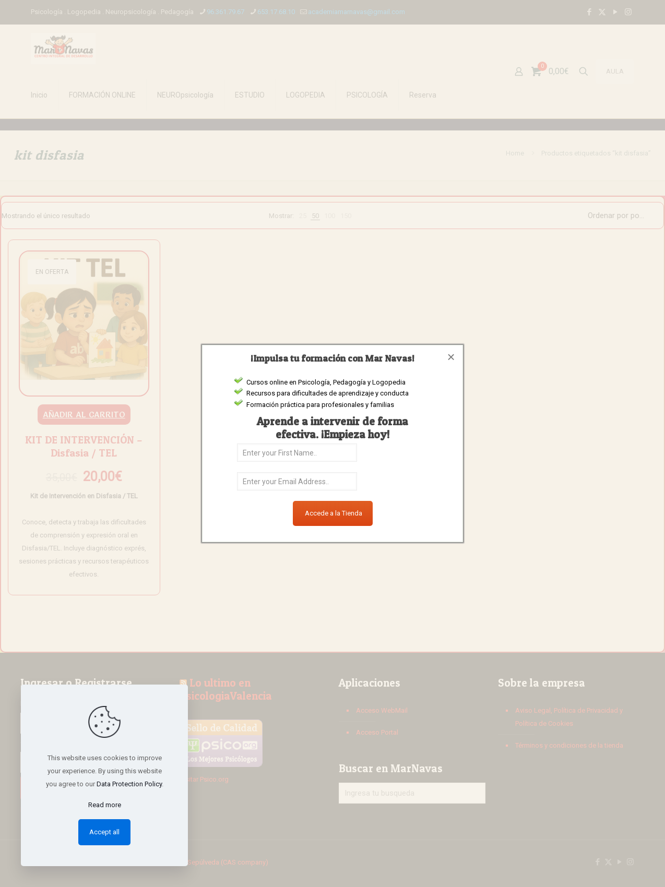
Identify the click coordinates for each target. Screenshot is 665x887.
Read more (104, 805)
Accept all (104, 832)
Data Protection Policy (129, 784)
